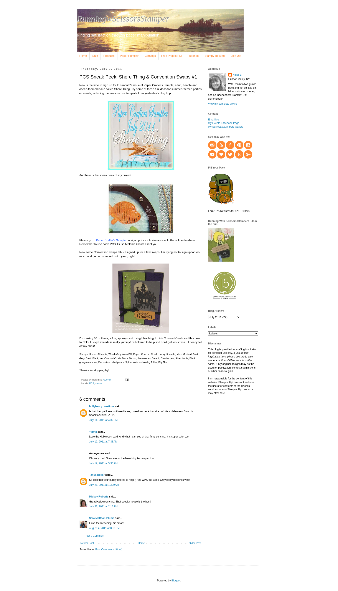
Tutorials (193, 55)
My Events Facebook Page (223, 123)
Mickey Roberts (99, 496)
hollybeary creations (102, 406)
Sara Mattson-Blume (101, 518)
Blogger (175, 580)
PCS (91, 383)
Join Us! (236, 55)
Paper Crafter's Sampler (111, 240)
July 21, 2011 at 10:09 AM (104, 484)
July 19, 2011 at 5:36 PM (103, 463)
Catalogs (150, 55)
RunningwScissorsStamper (123, 18)
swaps (99, 383)
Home (83, 55)
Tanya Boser (97, 474)
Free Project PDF (172, 55)
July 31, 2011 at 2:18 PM (103, 506)
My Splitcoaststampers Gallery (225, 126)
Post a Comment (94, 535)
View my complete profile (222, 103)
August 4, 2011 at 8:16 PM (104, 528)
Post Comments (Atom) (108, 549)
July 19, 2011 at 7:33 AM (103, 441)
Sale (95, 55)
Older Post (195, 543)
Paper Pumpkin (129, 55)
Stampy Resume (215, 55)
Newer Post (87, 543)
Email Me (213, 119)
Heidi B (237, 74)
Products (108, 55)
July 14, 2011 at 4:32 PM (103, 420)
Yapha (93, 431)
